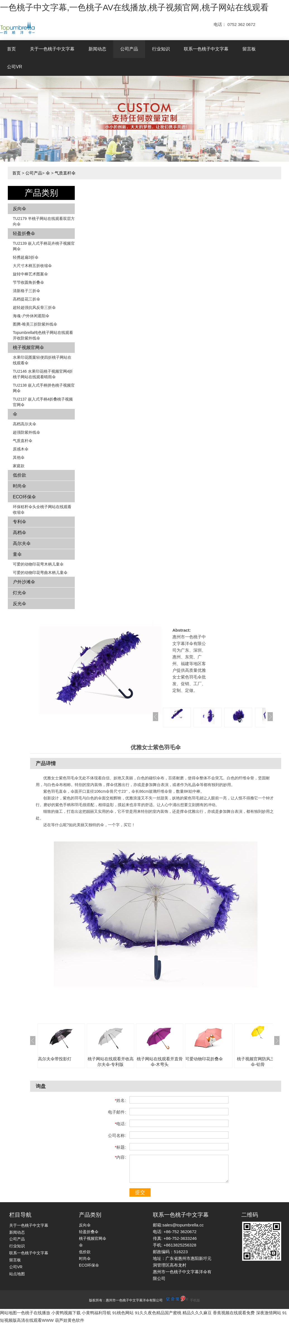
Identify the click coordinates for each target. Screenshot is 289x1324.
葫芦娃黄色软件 (69, 1320)
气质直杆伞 (65, 173)
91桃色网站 (123, 1312)
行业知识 (161, 49)
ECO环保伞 (24, 496)
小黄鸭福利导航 (96, 1312)
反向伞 (19, 208)
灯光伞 (19, 592)
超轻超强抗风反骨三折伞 (34, 307)
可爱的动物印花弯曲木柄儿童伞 (40, 572)
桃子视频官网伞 (28, 347)
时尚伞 (19, 486)
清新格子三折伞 (26, 290)
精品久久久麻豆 (197, 1312)
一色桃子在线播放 (33, 1312)
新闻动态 (97, 49)
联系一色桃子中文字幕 (206, 49)
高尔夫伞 (22, 543)
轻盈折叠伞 (24, 233)
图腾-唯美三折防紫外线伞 (35, 324)
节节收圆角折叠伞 (28, 282)
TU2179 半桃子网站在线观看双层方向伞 (44, 221)
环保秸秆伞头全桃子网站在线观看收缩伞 (42, 510)
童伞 (17, 554)
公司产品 (129, 49)
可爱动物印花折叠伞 (204, 1058)
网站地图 (8, 1312)
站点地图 (17, 1274)
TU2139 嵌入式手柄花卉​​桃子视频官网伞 (44, 246)
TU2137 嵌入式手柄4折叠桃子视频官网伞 (43, 402)
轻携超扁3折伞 (25, 257)
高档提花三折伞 (26, 299)
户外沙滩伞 (24, 581)
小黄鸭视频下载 (66, 1312)
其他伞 (19, 457)
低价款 (19, 475)
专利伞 (19, 521)
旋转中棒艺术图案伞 (30, 274)
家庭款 (19, 466)
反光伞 (19, 603)
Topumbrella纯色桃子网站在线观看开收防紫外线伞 (43, 335)
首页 (11, 49)
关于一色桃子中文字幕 (52, 49)
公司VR (14, 66)
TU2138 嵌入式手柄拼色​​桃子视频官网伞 (44, 388)
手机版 (195, 1300)
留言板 (249, 49)
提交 (140, 1192)
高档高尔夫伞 (24, 424)
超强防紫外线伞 (26, 432)
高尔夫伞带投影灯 (54, 1058)
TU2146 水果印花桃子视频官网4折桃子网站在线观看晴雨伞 (43, 374)
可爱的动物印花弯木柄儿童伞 (38, 564)
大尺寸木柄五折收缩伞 (32, 265)
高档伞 (19, 532)
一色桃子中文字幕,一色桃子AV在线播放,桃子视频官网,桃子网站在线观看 (134, 7)
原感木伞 (20, 449)
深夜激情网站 (268, 1312)
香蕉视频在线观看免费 (234, 1312)
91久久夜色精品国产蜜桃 (158, 1312)
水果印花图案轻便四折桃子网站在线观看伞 (42, 360)
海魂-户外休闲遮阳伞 (31, 316)
